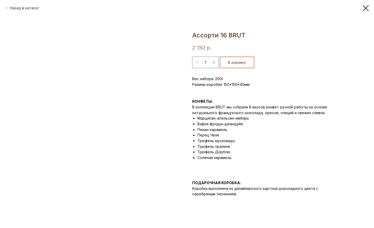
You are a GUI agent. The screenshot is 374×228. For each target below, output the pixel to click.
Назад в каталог (24, 8)
